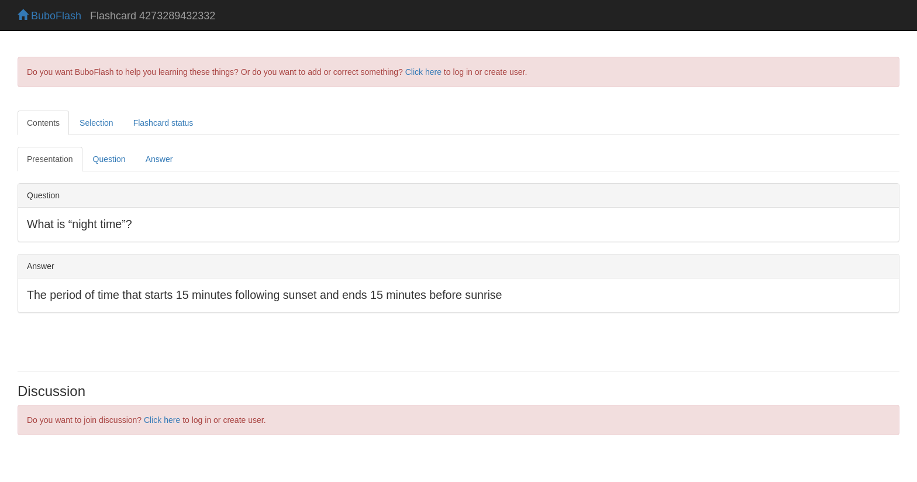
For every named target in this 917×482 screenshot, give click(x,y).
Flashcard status (163, 123)
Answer (159, 159)
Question (109, 159)
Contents (43, 123)
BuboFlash (49, 16)
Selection (96, 123)
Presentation (50, 159)
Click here (423, 72)
